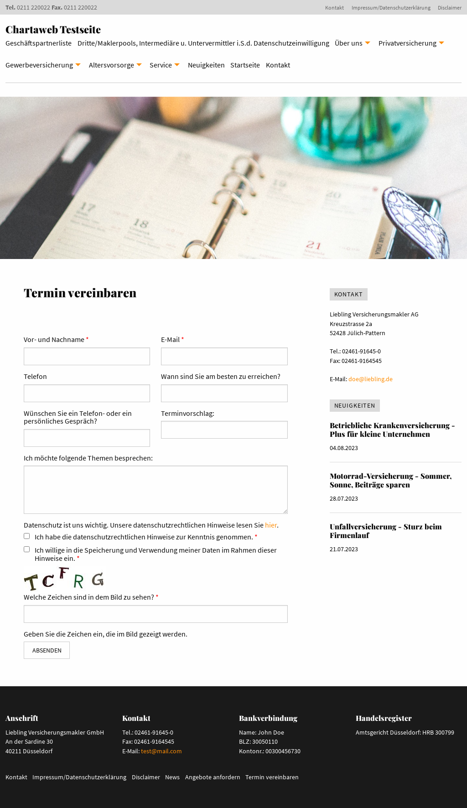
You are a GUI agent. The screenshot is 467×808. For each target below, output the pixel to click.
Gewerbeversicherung (39, 64)
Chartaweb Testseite (53, 29)
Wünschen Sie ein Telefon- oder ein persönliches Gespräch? (78, 417)
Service (161, 64)
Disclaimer (450, 7)
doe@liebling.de (370, 379)
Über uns (349, 42)
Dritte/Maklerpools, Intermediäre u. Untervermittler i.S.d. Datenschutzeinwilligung (203, 42)
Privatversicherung (407, 42)
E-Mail (170, 340)
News (172, 777)
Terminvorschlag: (187, 413)
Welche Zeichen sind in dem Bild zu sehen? (89, 597)
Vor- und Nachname (54, 340)
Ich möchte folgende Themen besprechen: (88, 458)
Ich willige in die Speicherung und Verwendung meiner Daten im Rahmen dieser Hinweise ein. (156, 554)
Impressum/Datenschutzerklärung (391, 7)
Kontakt (334, 7)
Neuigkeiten (206, 64)
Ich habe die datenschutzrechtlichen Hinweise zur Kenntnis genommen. (144, 537)
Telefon (35, 377)
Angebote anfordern (212, 777)
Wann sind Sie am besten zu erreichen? (220, 377)
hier (271, 524)
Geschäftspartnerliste (38, 42)
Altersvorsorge (111, 64)
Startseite (245, 64)
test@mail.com (161, 751)
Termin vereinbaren (272, 777)
